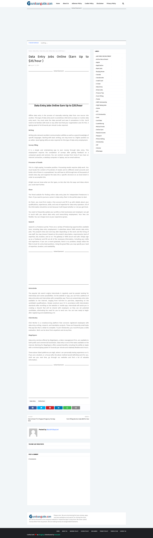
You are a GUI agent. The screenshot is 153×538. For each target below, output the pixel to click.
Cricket (98, 84)
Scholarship (100, 142)
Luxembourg (100, 123)
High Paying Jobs (101, 105)
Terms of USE (114, 531)
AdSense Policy (77, 3)
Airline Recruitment (102, 59)
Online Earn (41, 401)
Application (99, 65)
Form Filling (99, 96)
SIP (97, 145)
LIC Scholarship (101, 114)
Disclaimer (100, 3)
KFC (97, 111)
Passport (99, 136)
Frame (98, 99)
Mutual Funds (100, 126)
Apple (98, 62)
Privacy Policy (111, 3)
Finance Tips (100, 93)
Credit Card (99, 80)
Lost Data (99, 120)
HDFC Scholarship (101, 102)
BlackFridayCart (52, 430)
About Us (66, 3)
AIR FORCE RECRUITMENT (103, 56)
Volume (98, 148)
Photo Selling (100, 139)
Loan (97, 117)
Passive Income (100, 132)
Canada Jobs (100, 77)
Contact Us (123, 531)
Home (58, 3)
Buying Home (100, 71)
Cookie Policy (89, 3)
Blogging (41, 534)
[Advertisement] (76, 25)
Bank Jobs (99, 68)
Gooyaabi (57, 534)
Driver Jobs (99, 90)
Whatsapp (99, 151)
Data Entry (36, 51)
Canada (98, 74)
